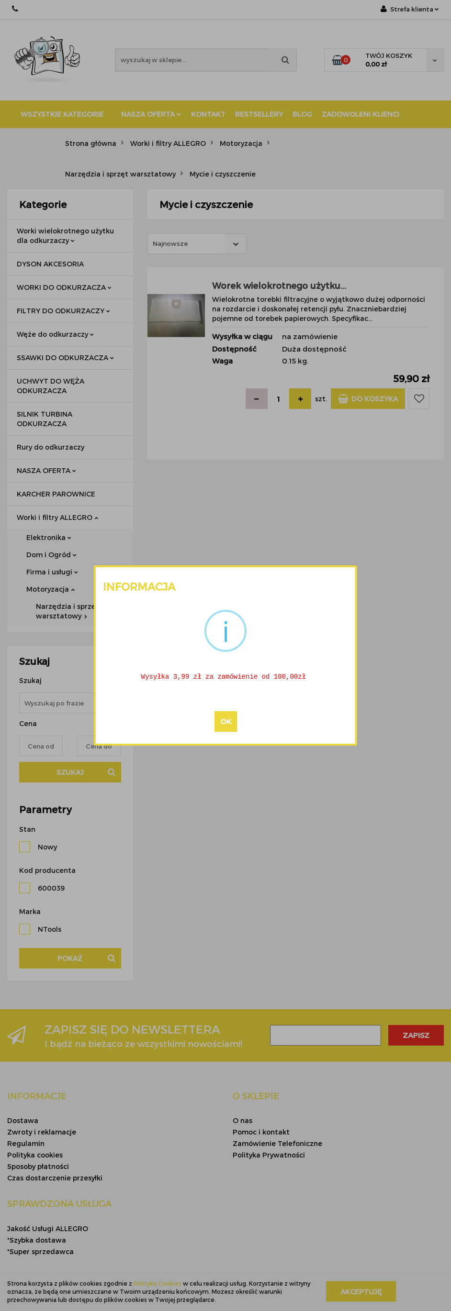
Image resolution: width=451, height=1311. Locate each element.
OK (225, 722)
